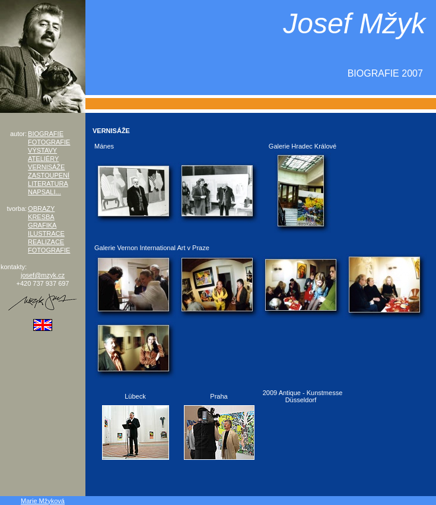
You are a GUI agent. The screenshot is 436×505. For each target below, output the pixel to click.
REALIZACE (46, 241)
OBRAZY (41, 208)
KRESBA (41, 216)
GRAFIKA (42, 225)
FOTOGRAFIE (49, 142)
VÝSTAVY (42, 150)
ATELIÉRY (43, 158)
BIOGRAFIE (45, 133)
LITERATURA (48, 183)
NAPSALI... (44, 191)
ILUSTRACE (46, 233)
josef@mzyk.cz (43, 275)
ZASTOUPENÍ (48, 175)
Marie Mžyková (43, 500)
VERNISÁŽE (46, 167)
